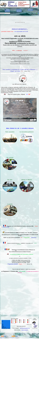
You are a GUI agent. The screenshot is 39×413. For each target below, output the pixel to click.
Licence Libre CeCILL (11, 337)
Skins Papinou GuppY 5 (4, 337)
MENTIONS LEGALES (21, 326)
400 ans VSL (27, 71)
